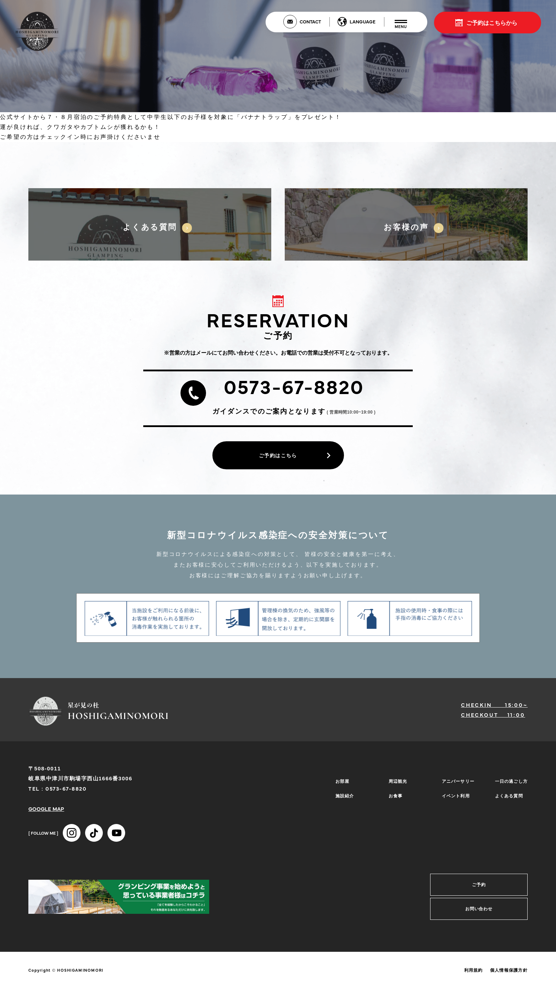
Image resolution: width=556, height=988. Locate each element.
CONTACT (310, 21)
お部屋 (340, 783)
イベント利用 (454, 794)
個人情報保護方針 (509, 972)
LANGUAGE (363, 21)
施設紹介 (343, 794)
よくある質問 (507, 794)
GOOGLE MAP (46, 811)
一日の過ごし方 (510, 783)
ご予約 (479, 887)
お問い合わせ (479, 911)
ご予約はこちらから (491, 22)
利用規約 (473, 972)
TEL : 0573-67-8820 (57, 791)
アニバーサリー (456, 783)
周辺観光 (396, 783)
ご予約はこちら (278, 456)
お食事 (393, 794)
